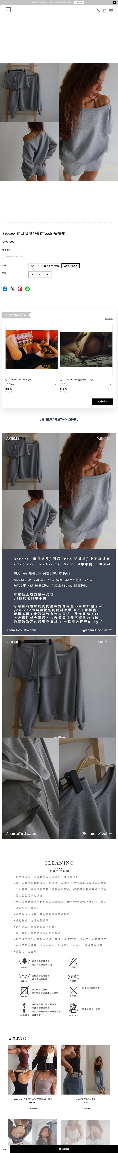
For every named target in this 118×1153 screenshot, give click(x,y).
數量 (4, 273)
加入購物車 (102, 401)
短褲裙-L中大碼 (70, 266)
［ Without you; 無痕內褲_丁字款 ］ (78, 379)
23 (19, 225)
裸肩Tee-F (34, 266)
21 (8, 225)
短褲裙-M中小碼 (51, 266)
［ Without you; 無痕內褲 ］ (19, 379)
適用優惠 (6, 250)
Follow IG (79, 2)
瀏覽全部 (109, 318)
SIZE (4, 265)
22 (14, 225)
